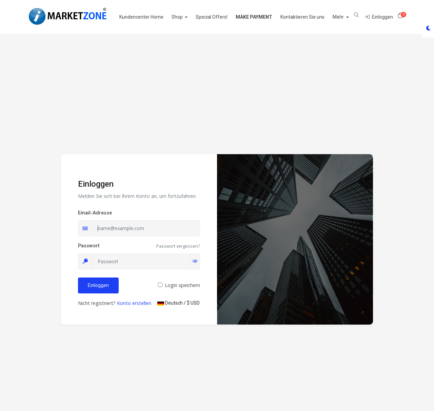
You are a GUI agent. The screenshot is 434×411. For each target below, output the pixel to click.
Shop (185, 17)
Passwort (88, 246)
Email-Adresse (95, 213)
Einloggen (98, 285)
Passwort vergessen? (178, 246)
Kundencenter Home (149, 17)
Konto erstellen (134, 303)
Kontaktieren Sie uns (311, 17)
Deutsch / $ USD (178, 303)
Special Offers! (220, 17)
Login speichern (182, 285)
